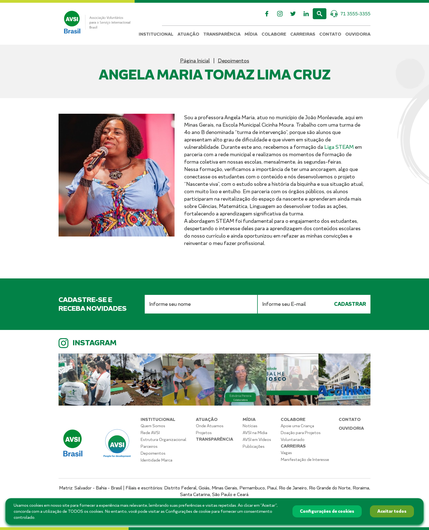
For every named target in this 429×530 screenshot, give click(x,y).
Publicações (254, 446)
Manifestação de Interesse (305, 459)
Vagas (286, 452)
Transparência (221, 34)
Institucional (156, 34)
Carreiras (302, 34)
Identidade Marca (156, 460)
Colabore (274, 34)
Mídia (251, 34)
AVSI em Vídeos (257, 439)
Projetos (204, 432)
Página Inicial (195, 61)
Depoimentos (233, 61)
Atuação (188, 34)
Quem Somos (153, 425)
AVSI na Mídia (255, 432)
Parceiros (149, 446)
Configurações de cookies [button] (327, 511)
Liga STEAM (339, 147)
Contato (330, 34)
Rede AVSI (150, 432)
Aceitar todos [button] (392, 511)
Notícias (250, 425)
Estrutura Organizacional (163, 439)
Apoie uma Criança (297, 425)
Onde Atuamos (210, 425)
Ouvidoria (357, 34)
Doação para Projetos (301, 432)
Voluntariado (293, 439)
